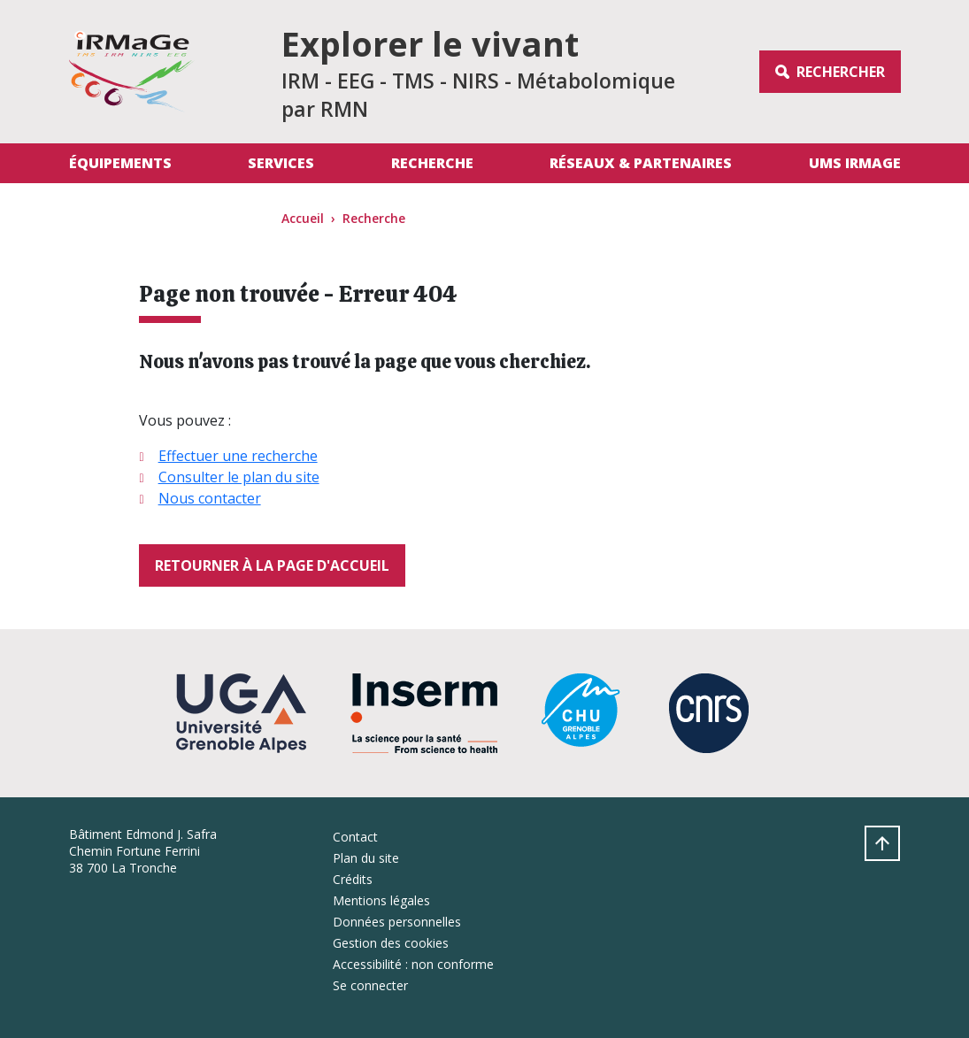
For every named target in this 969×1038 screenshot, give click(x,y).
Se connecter (370, 985)
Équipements (120, 163)
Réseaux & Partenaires (641, 163)
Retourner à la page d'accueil (272, 565)
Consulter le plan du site (238, 477)
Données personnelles (397, 921)
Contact (355, 836)
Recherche (432, 163)
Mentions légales (381, 900)
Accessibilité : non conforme (413, 964)
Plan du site (366, 858)
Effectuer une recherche (238, 455)
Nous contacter (209, 498)
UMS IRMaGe (855, 163)
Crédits (353, 879)
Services (281, 163)
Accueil (302, 218)
